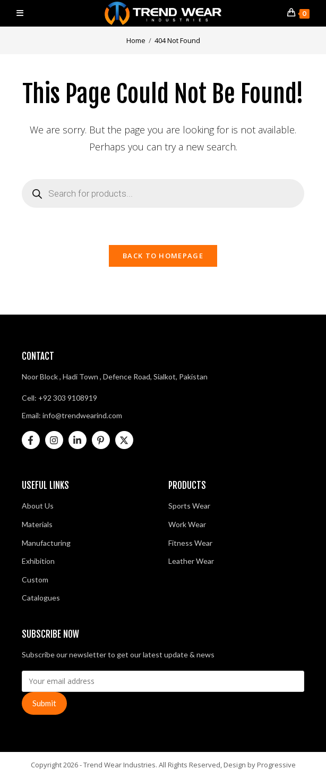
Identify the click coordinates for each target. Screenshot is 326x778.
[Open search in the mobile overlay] (163, 193)
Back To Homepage (163, 255)
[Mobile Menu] (20, 13)
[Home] (135, 40)
